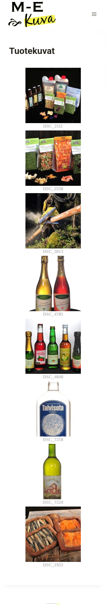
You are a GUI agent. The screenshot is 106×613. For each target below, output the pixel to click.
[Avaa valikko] (94, 14)
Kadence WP (58, 603)
